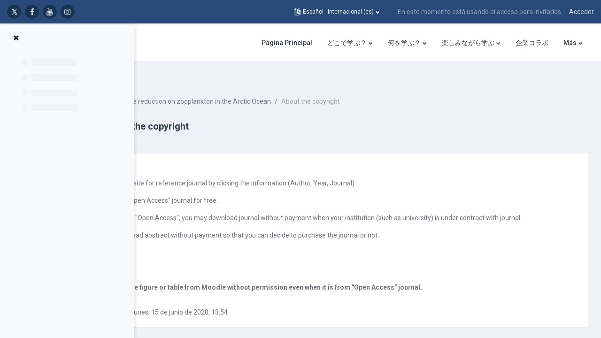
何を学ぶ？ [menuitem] (404, 42)
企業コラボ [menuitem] (532, 42)
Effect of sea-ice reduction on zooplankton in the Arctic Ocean (262, 84)
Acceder (581, 11)
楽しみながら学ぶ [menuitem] (468, 42)
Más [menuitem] (570, 42)
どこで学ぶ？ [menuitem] (347, 42)
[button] (337, 11)
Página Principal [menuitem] (287, 42)
